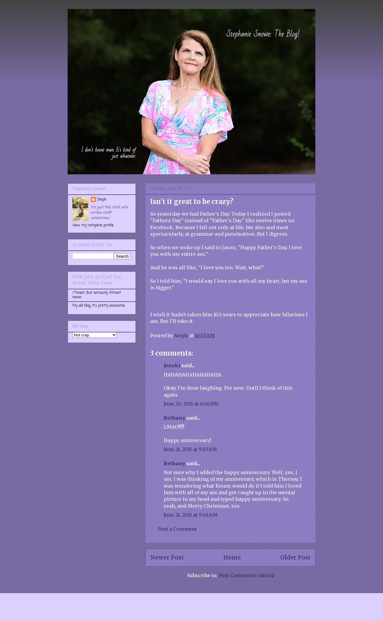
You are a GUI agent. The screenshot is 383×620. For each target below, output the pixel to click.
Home (232, 557)
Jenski (172, 365)
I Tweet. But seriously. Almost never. (96, 295)
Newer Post (167, 557)
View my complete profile (93, 225)
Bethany (174, 418)
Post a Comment (177, 529)
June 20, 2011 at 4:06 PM (191, 404)
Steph (101, 199)
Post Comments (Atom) (246, 575)
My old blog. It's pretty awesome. (98, 306)
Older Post (295, 557)
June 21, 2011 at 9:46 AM (191, 515)
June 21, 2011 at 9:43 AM (190, 449)
